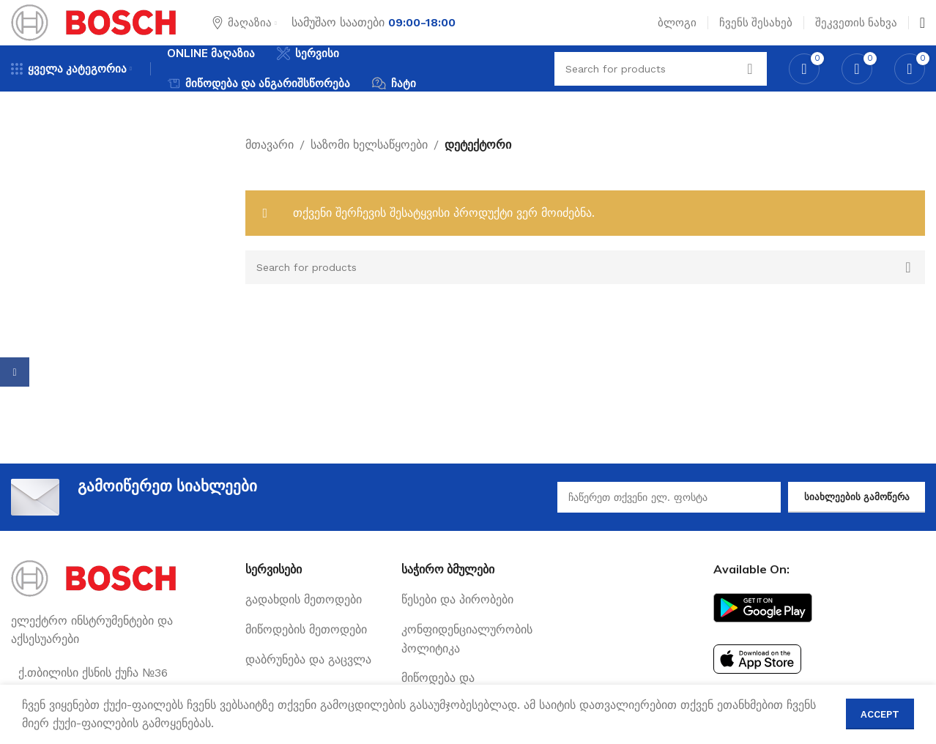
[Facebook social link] (14, 372)
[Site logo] (93, 32)
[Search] (585, 293)
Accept (880, 714)
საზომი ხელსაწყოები (369, 170)
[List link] (312, 626)
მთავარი (269, 170)
